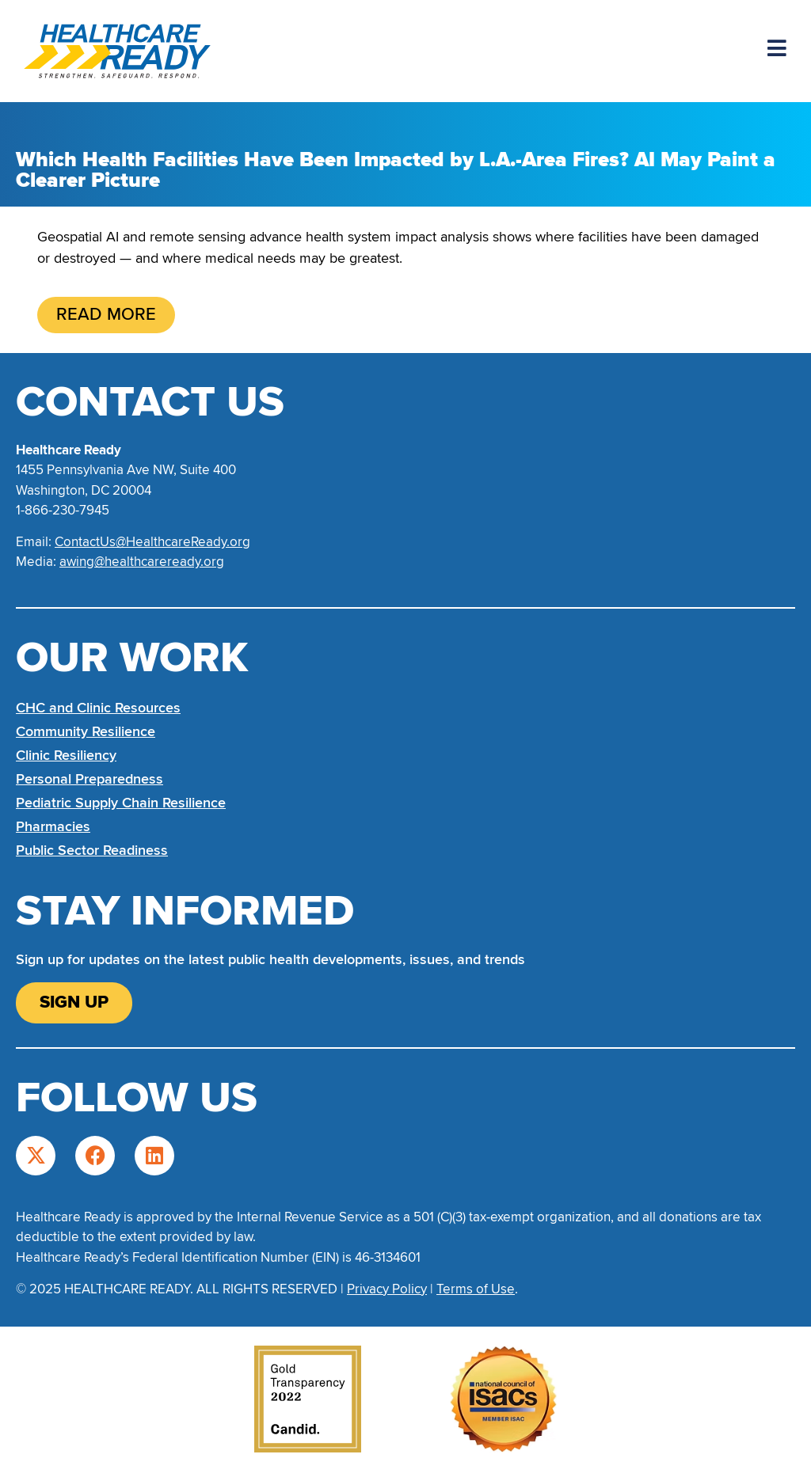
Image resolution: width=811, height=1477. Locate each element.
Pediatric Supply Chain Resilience (121, 802)
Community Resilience (85, 731)
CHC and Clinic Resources (98, 707)
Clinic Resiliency (66, 755)
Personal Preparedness (89, 779)
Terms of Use (475, 1289)
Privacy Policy (387, 1289)
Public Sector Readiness (92, 850)
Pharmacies (53, 826)
